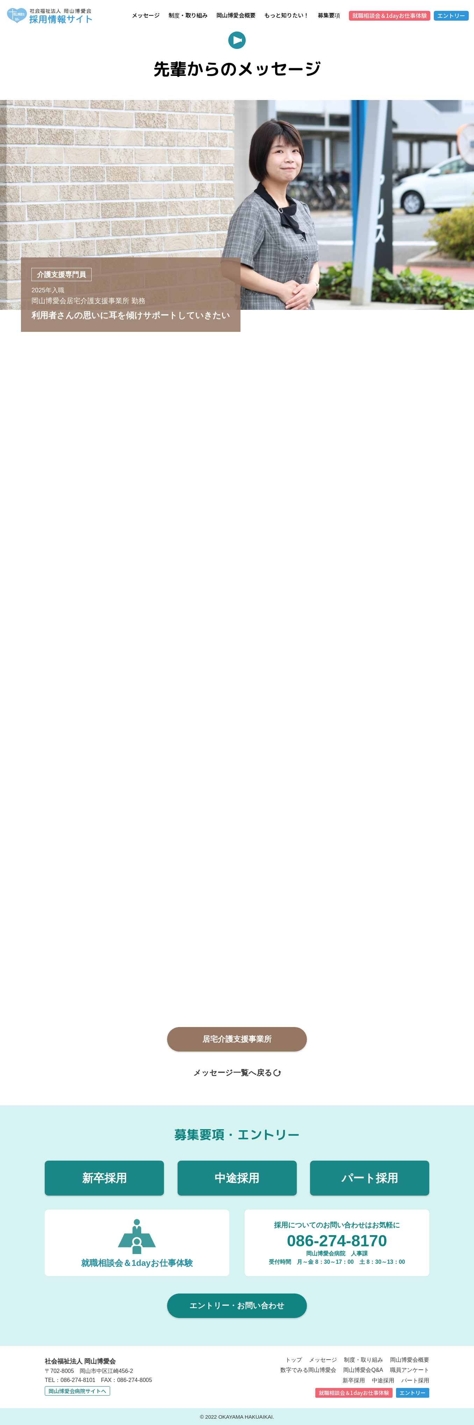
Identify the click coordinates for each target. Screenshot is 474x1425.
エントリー (451, 15)
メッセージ (146, 15)
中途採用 (237, 1177)
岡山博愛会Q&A (363, 1370)
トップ (293, 1359)
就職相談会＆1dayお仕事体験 (389, 15)
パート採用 (370, 1177)
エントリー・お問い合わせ (237, 1305)
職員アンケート (409, 1370)
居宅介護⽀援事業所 (237, 1038)
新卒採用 (104, 1177)
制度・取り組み (188, 15)
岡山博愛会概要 (236, 15)
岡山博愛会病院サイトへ (77, 1390)
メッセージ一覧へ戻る (232, 1072)
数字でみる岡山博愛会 (308, 1370)
